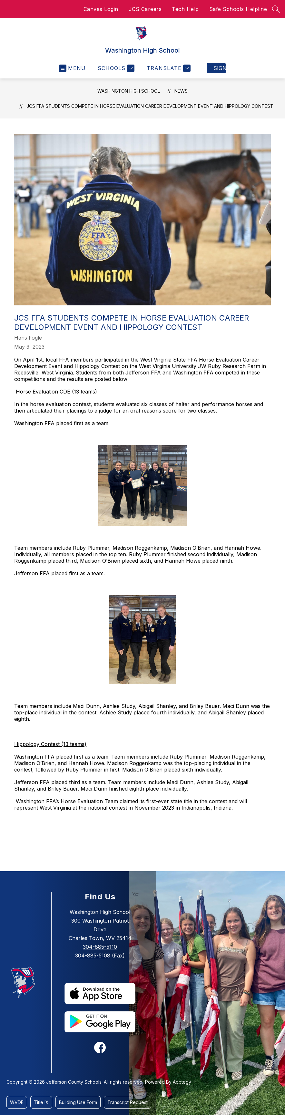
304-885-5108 (92, 955)
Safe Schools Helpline (238, 9)
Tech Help (185, 9)
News (181, 91)
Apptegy (182, 1082)
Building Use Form (78, 1102)
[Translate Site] (168, 68)
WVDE (17, 1102)
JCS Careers (145, 9)
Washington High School (128, 91)
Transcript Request (127, 1102)
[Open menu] (72, 68)
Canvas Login (101, 9)
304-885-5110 (100, 947)
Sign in (219, 68)
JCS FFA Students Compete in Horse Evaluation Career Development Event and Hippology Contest (149, 106)
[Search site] (276, 9)
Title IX (41, 1102)
